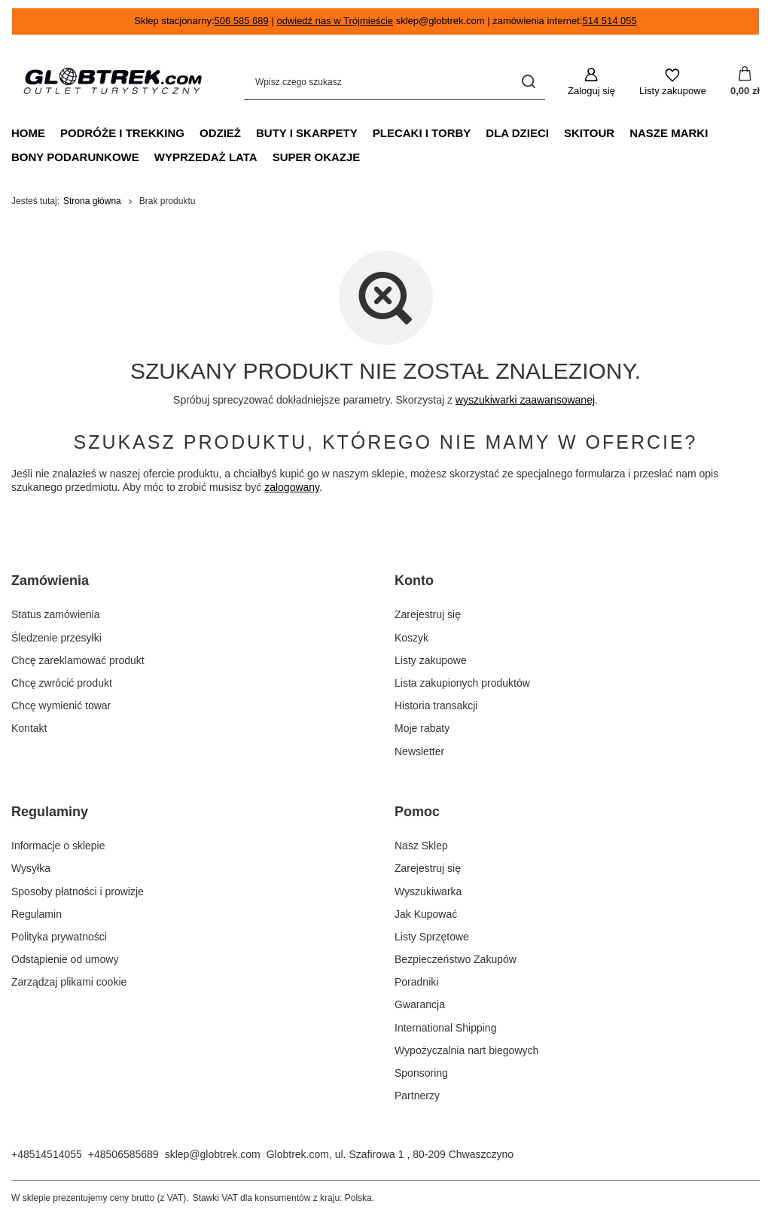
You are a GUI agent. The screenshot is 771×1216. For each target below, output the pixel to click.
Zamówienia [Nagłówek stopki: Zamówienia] (50, 580)
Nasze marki (668, 132)
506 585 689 (242, 20)
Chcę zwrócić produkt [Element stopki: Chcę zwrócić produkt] (61, 683)
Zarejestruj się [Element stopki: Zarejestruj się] (428, 614)
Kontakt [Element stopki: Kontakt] (29, 728)
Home (28, 132)
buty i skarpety (307, 132)
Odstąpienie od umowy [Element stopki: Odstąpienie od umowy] (64, 959)
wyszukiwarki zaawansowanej (525, 400)
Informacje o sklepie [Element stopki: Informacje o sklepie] (58, 846)
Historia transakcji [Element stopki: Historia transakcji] (436, 705)
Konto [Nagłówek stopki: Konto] (414, 580)
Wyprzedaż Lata (206, 157)
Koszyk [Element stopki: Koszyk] (411, 638)
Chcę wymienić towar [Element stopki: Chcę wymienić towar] (61, 705)
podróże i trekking (122, 132)
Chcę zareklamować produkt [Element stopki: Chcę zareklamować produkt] (78, 660)
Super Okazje (317, 157)
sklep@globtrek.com (213, 1154)
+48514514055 (46, 1154)
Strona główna (92, 201)
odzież (220, 132)
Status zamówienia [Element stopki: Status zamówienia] (55, 614)
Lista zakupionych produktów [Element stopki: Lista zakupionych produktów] (462, 683)
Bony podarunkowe (75, 157)
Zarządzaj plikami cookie (68, 982)
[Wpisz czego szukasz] (394, 82)
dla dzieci (517, 132)
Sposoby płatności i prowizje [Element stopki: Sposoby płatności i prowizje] (77, 891)
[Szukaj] (528, 82)
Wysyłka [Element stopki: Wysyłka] (30, 868)
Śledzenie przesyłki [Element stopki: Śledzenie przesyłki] (56, 638)
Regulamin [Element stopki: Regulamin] (36, 914)
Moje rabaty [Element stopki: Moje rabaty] (422, 728)
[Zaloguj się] (591, 82)
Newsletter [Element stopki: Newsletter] (419, 751)
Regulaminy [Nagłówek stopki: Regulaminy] (49, 811)
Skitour (589, 132)
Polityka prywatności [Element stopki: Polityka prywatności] (59, 937)
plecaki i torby (422, 132)
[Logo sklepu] (112, 82)
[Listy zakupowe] (672, 82)
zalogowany (291, 488)
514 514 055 (609, 20)
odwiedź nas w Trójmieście (334, 20)
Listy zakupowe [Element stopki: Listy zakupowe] (431, 660)
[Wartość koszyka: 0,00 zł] (745, 82)
